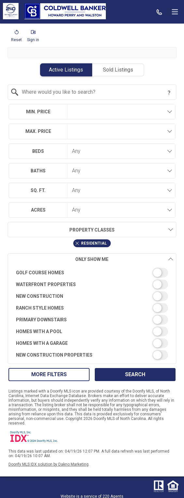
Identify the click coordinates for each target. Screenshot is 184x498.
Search (135, 374)
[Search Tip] (169, 93)
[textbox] (96, 92)
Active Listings (66, 70)
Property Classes (61, 229)
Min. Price (38, 111)
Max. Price (38, 131)
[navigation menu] (175, 12)
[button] (16, 37)
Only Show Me (124, 259)
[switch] (92, 273)
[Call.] (159, 12)
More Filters (49, 374)
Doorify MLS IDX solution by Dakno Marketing (48, 464)
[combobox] (91, 92)
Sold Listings (118, 70)
